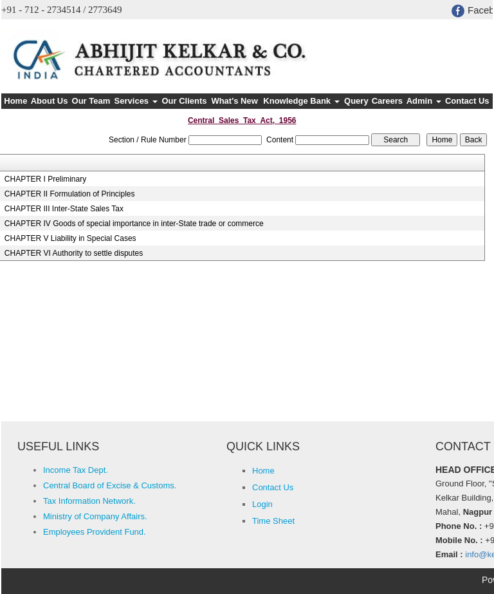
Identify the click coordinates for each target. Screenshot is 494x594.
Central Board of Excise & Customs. (109, 485)
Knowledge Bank (301, 101)
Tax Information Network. (89, 501)
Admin (424, 101)
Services (136, 101)
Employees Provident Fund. (94, 532)
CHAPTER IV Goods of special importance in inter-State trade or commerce (134, 223)
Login (262, 504)
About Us (49, 101)
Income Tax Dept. (75, 470)
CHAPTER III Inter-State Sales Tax (64, 208)
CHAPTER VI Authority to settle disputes (74, 253)
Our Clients (183, 101)
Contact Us (467, 101)
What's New (234, 101)
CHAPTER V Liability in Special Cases (70, 238)
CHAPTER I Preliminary (45, 179)
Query (356, 101)
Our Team (91, 101)
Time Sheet (273, 521)
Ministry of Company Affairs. (95, 516)
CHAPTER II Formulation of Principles (70, 193)
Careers (387, 101)
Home (15, 101)
